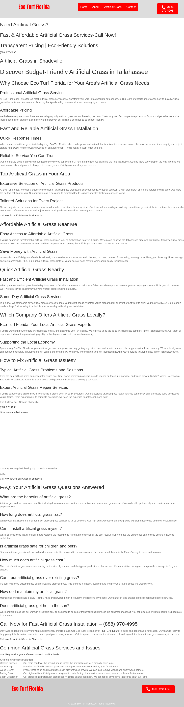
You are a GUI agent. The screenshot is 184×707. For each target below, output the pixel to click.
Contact (131, 7)
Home (83, 7)
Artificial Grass (112, 7)
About (95, 7)
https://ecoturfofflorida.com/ (14, 412)
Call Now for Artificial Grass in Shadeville (21, 215)
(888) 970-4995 (8, 52)
